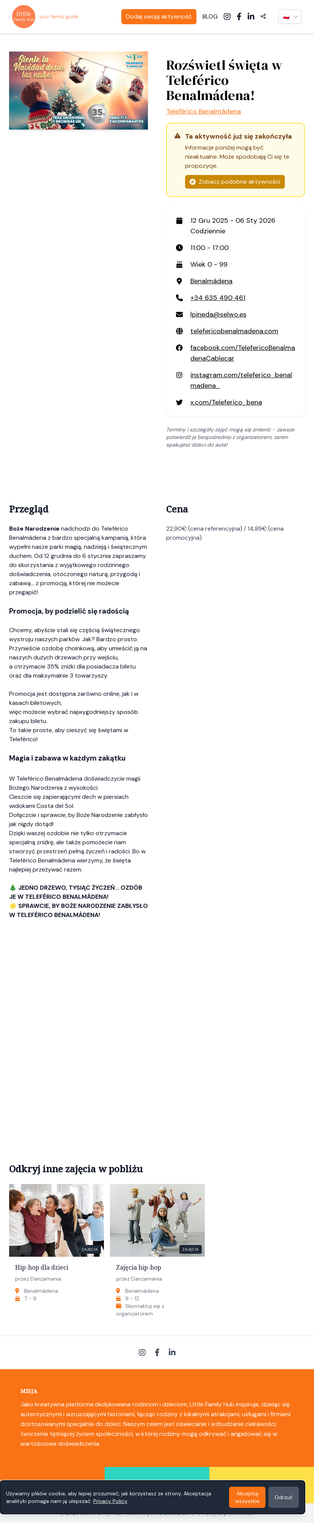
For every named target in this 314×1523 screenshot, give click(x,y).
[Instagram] (227, 16)
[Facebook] (239, 16)
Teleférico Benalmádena (203, 111)
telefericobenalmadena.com (234, 331)
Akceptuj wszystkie (247, 1497)
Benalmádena (211, 281)
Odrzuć (284, 1497)
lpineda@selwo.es (218, 314)
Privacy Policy (110, 1501)
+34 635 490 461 (217, 297)
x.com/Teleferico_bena (226, 402)
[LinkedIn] (251, 16)
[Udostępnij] (263, 16)
